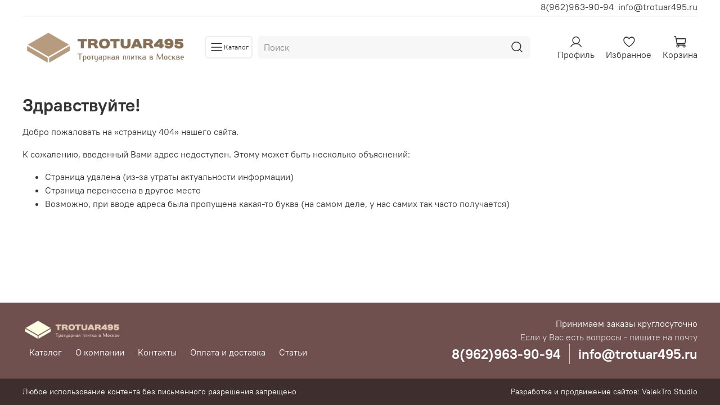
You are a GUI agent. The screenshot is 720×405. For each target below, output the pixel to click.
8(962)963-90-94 (577, 6)
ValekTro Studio (670, 391)
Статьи (293, 352)
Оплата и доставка (228, 352)
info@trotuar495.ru (658, 6)
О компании (99, 352)
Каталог (45, 352)
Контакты (157, 352)
